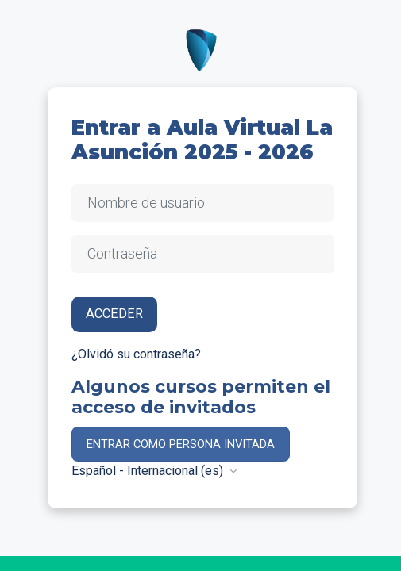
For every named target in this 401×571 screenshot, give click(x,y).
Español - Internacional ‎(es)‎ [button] (148, 470)
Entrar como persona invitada (181, 444)
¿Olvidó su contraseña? (136, 354)
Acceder (114, 313)
